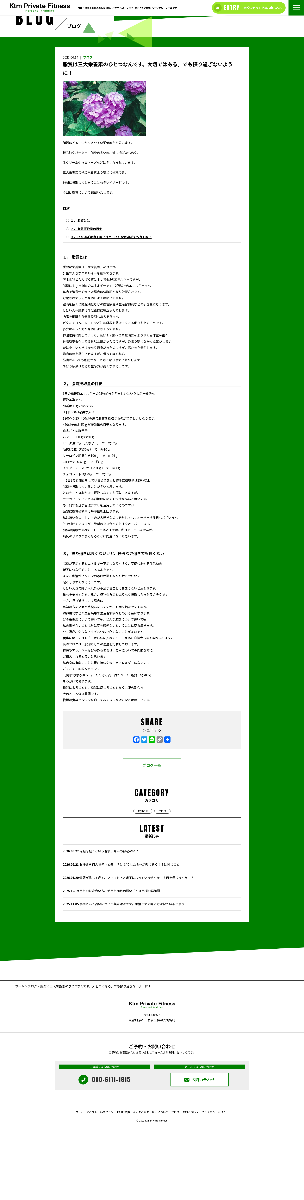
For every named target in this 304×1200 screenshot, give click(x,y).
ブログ (87, 130)
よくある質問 (141, 1185)
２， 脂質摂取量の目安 (86, 301)
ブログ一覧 (152, 838)
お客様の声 (123, 1185)
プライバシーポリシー (215, 1185)
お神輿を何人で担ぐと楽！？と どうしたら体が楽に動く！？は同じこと (121, 936)
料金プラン (107, 1185)
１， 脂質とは (80, 293)
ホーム (20, 1058)
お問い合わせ (190, 1185)
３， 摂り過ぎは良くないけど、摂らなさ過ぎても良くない (111, 309)
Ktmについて (160, 1185)
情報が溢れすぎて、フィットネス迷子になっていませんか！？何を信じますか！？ (128, 950)
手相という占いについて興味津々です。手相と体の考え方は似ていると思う (123, 976)
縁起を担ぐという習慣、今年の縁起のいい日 (102, 923)
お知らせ (142, 883)
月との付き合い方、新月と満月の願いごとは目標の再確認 (111, 963)
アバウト (91, 1185)
